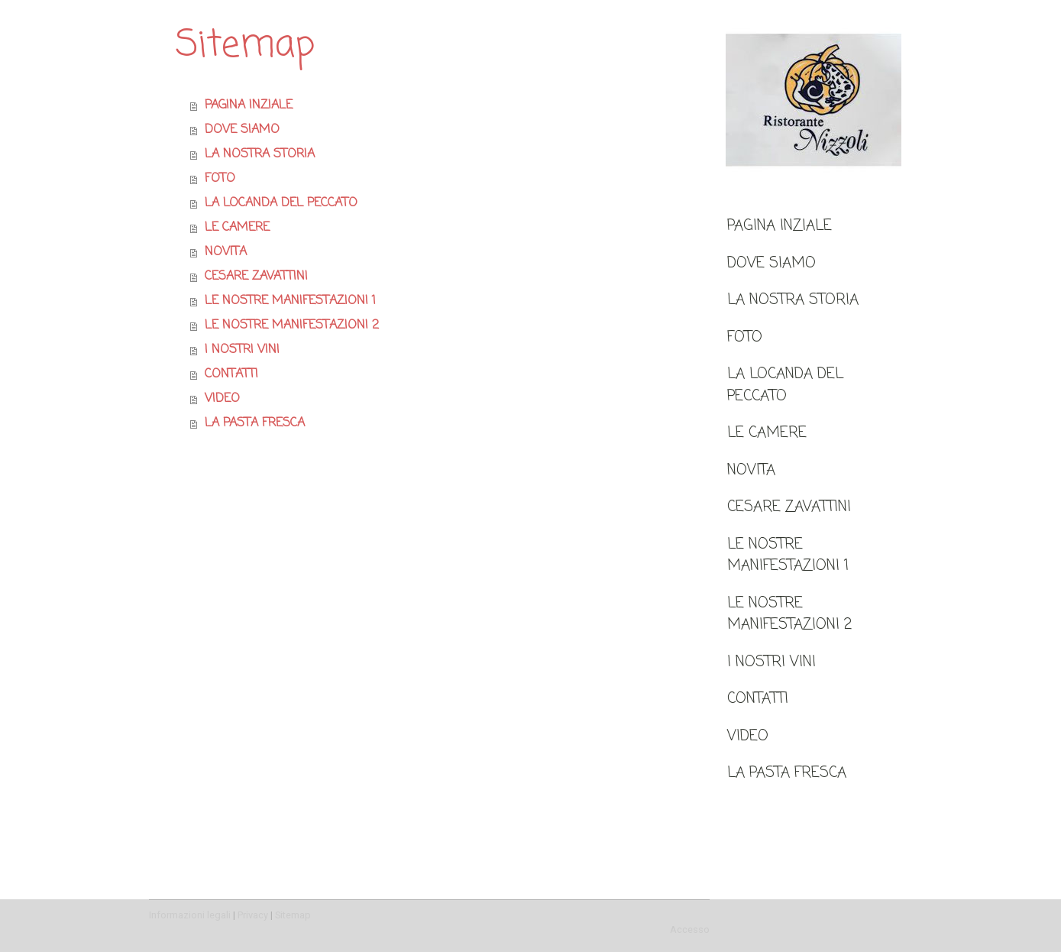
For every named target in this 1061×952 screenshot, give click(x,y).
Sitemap (293, 915)
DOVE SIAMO (771, 263)
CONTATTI (757, 699)
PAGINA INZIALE (779, 226)
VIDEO (747, 736)
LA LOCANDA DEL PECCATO (785, 385)
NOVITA (751, 470)
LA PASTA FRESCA (786, 773)
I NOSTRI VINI (771, 662)
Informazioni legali (190, 915)
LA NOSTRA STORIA (793, 300)
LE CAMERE (767, 433)
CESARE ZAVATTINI (789, 507)
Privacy (253, 915)
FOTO (744, 337)
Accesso (690, 929)
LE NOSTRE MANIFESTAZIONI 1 (788, 555)
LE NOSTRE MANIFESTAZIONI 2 (789, 614)
